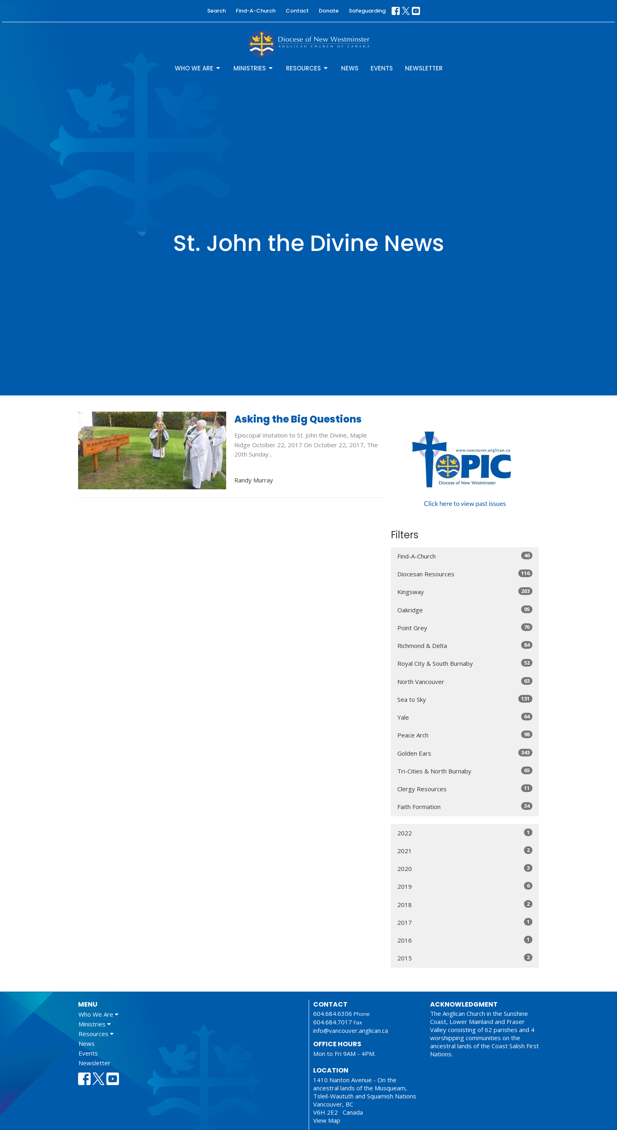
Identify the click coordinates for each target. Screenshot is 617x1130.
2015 (465, 958)
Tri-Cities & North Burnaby (465, 771)
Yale (465, 717)
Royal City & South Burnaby (465, 663)
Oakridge (465, 609)
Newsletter (424, 68)
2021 (465, 850)
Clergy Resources (465, 788)
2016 (465, 940)
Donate (329, 11)
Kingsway (465, 591)
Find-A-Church (256, 11)
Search (216, 11)
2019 (465, 886)
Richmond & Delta (465, 645)
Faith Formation (465, 806)
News (349, 68)
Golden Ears (465, 753)
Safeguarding (367, 11)
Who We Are (198, 68)
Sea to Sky (465, 699)
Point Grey (465, 627)
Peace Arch (465, 735)
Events (382, 68)
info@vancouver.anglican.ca (350, 1030)
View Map (326, 1120)
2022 (465, 832)
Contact (297, 11)
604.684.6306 (332, 1013)
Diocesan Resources (465, 573)
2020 (465, 868)
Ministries (253, 68)
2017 (465, 922)
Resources (307, 68)
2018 (465, 904)
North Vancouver (465, 681)
